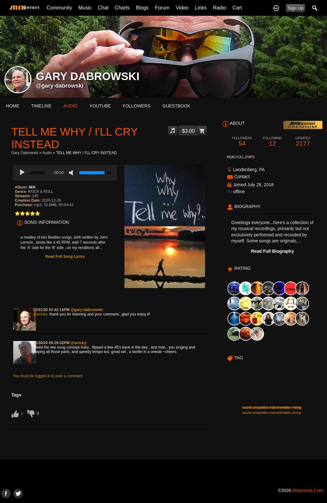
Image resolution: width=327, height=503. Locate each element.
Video (182, 7)
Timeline (41, 105)
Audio (47, 153)
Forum (162, 7)
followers (137, 105)
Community (59, 7)
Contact (242, 176)
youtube (100, 105)
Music (85, 7)
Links (201, 7)
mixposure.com (307, 490)
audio (70, 105)
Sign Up (295, 8)
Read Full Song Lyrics (65, 256)
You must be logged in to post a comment (47, 376)
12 (272, 141)
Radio (219, 7)
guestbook (177, 105)
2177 (303, 141)
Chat (103, 7)
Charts (122, 7)
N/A (32, 187)
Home (12, 105)
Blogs (142, 7)
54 (242, 141)
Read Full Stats (241, 157)
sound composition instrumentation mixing (272, 407)
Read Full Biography (272, 251)
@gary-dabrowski (59, 86)
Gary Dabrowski (24, 153)
